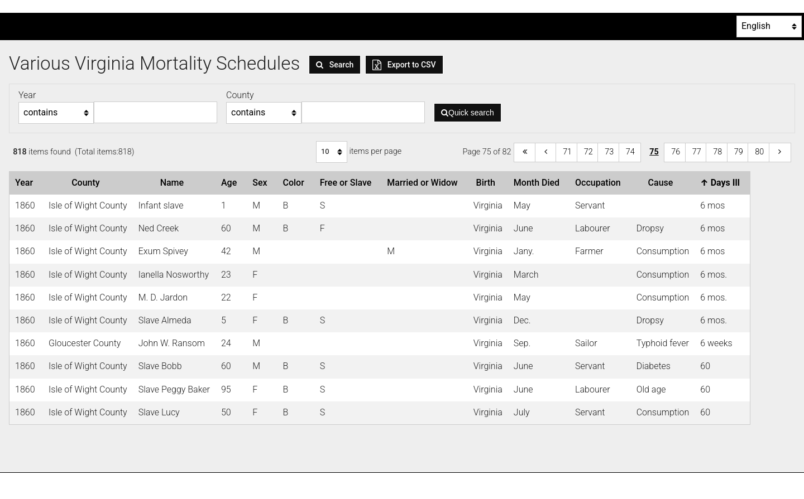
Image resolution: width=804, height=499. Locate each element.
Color (295, 182)
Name (174, 182)
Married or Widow (424, 182)
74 (630, 152)
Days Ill (722, 182)
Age (231, 182)
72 (588, 152)
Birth (488, 182)
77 (696, 152)
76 (675, 152)
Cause (663, 182)
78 (717, 152)
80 (759, 152)
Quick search (467, 112)
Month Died (539, 182)
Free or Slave (348, 182)
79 (738, 152)
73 (609, 152)
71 (567, 152)
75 (654, 152)
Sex (261, 182)
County (87, 182)
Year (26, 182)
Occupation (600, 182)
